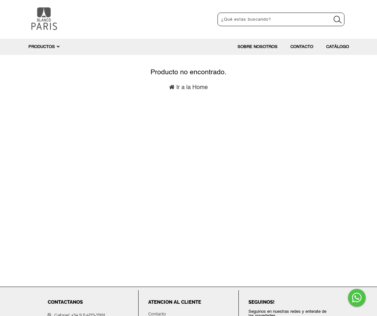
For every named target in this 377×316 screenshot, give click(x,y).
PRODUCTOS (44, 47)
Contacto (301, 47)
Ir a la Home (188, 87)
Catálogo (337, 47)
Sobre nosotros (257, 47)
